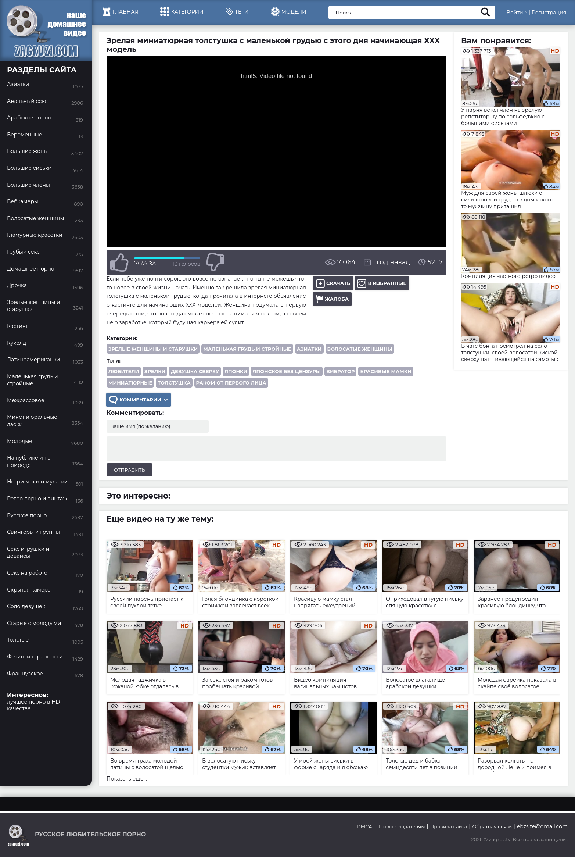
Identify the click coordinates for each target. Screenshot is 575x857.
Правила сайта (448, 826)
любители (123, 371)
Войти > (516, 12)
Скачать (333, 283)
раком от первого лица (231, 383)
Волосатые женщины (359, 349)
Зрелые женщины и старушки (153, 349)
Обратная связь (491, 826)
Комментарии (138, 400)
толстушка (174, 383)
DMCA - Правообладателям (391, 826)
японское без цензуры (287, 371)
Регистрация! (550, 12)
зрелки (154, 371)
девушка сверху (195, 371)
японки (235, 371)
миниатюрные (130, 383)
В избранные (381, 283)
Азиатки (309, 349)
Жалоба (332, 299)
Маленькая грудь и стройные (247, 349)
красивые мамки (385, 371)
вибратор (340, 371)
